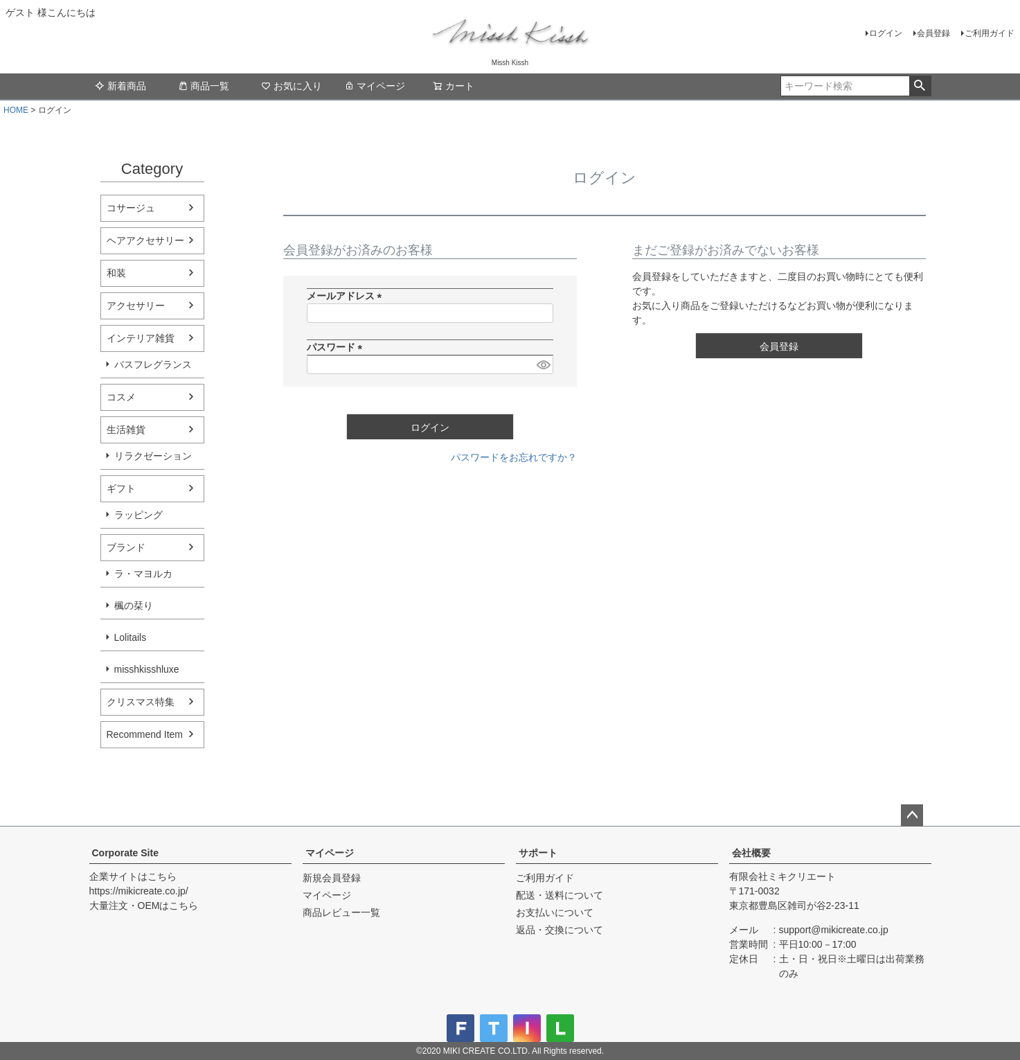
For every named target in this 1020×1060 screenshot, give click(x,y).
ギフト (121, 488)
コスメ (121, 397)
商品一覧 (203, 85)
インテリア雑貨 (141, 338)
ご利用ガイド (989, 33)
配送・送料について (559, 895)
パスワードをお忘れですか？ (514, 457)
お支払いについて (554, 912)
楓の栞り (133, 605)
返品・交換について (559, 929)
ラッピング (138, 514)
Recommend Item (145, 734)
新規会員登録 (332, 877)
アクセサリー (136, 305)
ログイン (885, 33)
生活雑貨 (126, 429)
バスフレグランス (153, 364)
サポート (538, 852)
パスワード (337, 347)
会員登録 (933, 33)
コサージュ (131, 207)
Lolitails (130, 637)
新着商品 (120, 85)
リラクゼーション (153, 455)
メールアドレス (347, 295)
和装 (116, 273)
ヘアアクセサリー (145, 240)
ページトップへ (912, 815)
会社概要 (751, 852)
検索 (920, 86)
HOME (15, 110)
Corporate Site (125, 852)
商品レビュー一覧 (341, 912)
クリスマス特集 (141, 701)
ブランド (126, 547)
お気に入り (291, 85)
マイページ (374, 85)
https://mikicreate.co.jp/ (138, 890)
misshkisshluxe (146, 669)
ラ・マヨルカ (143, 573)
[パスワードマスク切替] (543, 365)
